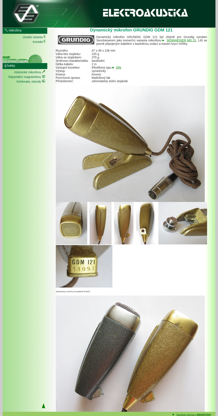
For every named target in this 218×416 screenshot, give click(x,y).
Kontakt (39, 41)
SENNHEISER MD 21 (181, 40)
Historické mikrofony (29, 72)
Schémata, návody (30, 81)
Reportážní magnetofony (27, 76)
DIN (118, 67)
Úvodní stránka (34, 36)
